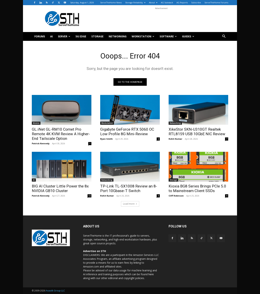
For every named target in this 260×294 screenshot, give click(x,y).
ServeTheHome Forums (216, 2)
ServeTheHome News (111, 2)
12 (89, 195)
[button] (223, 36)
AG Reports (182, 2)
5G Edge (81, 36)
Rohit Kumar (175, 138)
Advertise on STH (94, 251)
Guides (188, 36)
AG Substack (167, 2)
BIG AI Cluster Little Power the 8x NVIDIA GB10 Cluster (60, 188)
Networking (118, 36)
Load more (130, 203)
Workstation (143, 36)
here (151, 274)
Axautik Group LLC (55, 290)
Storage (97, 36)
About (153, 2)
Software (168, 36)
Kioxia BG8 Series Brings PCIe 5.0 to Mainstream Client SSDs (197, 188)
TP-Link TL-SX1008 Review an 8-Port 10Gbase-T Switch (128, 188)
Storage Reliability (135, 2)
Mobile (36, 123)
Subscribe (196, 2)
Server (64, 36)
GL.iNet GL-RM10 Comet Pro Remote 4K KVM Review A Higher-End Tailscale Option (61, 134)
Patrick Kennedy (40, 143)
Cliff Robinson (176, 195)
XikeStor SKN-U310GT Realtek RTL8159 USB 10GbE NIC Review (197, 131)
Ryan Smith (106, 138)
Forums (39, 36)
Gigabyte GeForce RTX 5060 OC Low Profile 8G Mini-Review (127, 131)
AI (51, 36)
